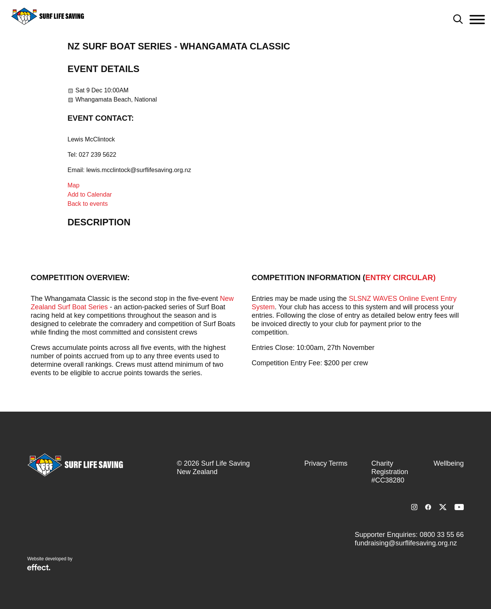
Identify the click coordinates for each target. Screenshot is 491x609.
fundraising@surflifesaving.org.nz (406, 543)
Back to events (88, 203)
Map (73, 185)
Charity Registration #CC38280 (389, 472)
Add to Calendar (90, 194)
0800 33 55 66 (442, 534)
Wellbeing (448, 463)
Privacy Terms (326, 463)
